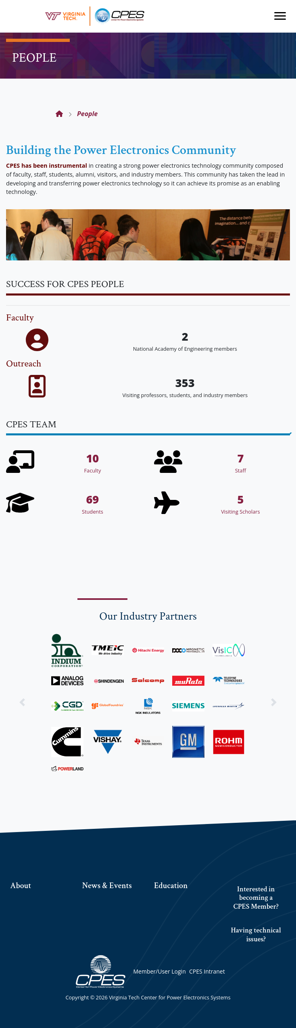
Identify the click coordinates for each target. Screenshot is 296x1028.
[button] (22, 702)
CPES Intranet (207, 971)
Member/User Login (159, 971)
